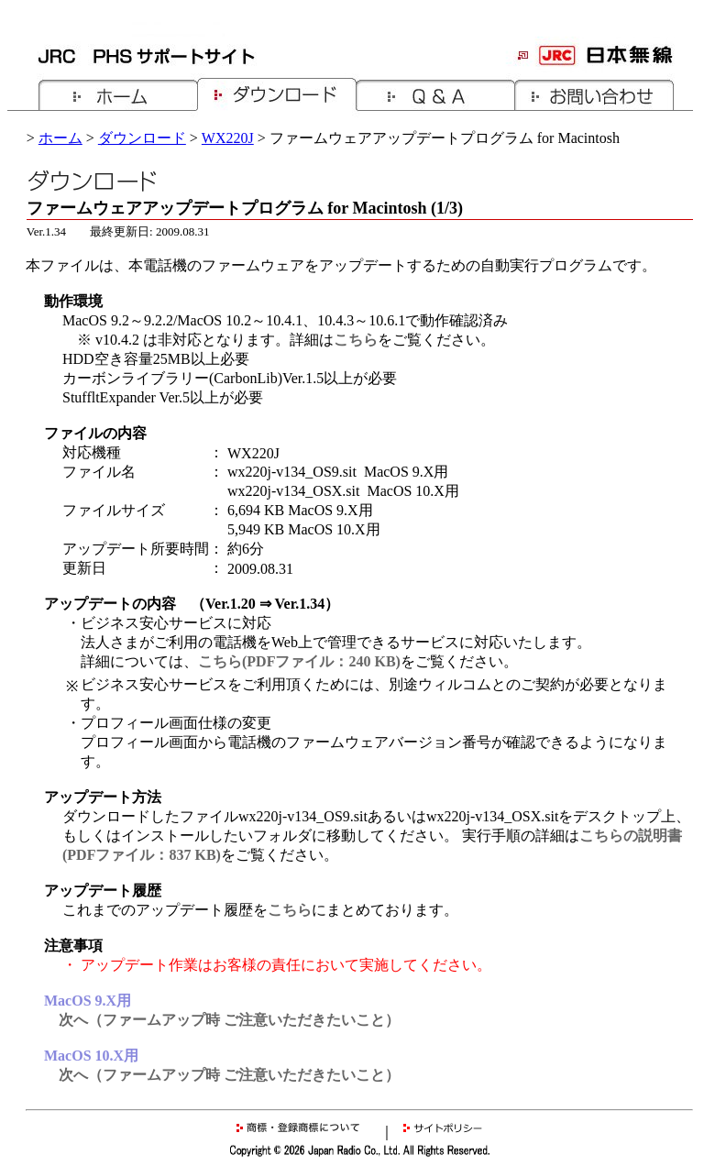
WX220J (228, 138)
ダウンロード (142, 138)
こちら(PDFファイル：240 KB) (299, 661)
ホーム (60, 138)
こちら (356, 339)
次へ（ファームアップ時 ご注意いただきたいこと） (229, 1020)
